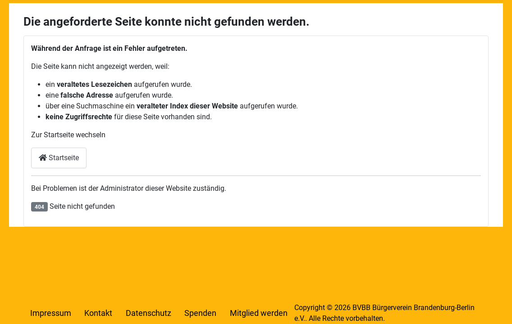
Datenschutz (148, 313)
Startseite (59, 157)
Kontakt (98, 313)
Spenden (200, 313)
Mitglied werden (259, 313)
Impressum (50, 313)
